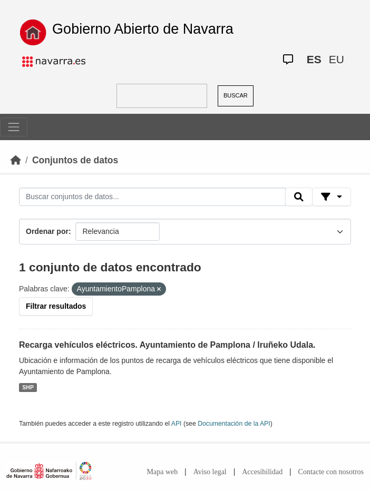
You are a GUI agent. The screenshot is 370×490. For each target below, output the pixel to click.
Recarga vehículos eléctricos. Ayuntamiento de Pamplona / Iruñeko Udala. (167, 344)
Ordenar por (47, 231)
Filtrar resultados (56, 306)
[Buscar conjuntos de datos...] (152, 197)
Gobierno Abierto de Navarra (142, 29)
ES (314, 59)
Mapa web (162, 472)
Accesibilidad (262, 472)
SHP (28, 387)
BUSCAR (235, 95)
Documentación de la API (234, 423)
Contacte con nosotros (331, 472)
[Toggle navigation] (13, 126)
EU (336, 59)
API (176, 423)
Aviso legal (210, 472)
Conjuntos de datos (75, 160)
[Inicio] (16, 160)
